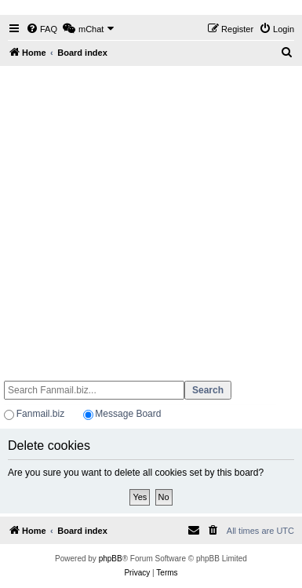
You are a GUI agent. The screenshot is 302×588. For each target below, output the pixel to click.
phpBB (110, 558)
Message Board (128, 413)
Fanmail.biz (40, 413)
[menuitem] (41, 29)
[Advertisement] (149, 216)
